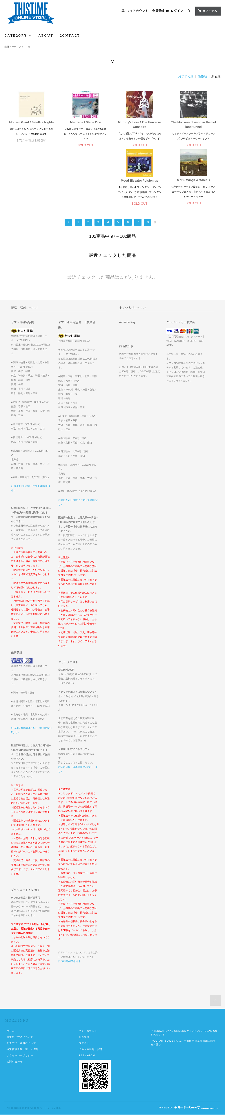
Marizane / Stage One (85, 122)
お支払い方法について (20, 1037)
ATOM (91, 1056)
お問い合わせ (15, 1062)
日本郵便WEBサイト (69, 961)
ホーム (11, 1031)
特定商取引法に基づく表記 (22, 1049)
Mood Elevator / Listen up (31, 181)
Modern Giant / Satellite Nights (31, 122)
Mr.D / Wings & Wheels (85, 180)
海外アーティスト (14, 46)
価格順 (202, 76)
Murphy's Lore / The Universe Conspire (139, 125)
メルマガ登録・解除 (91, 1049)
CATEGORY (18, 36)
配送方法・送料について (21, 1043)
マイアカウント (137, 10)
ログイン (177, 10)
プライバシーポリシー (20, 1056)
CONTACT (70, 36)
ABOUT (45, 36)
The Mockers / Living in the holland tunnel (193, 125)
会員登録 (158, 10)
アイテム (207, 10)
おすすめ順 (186, 76)
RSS (81, 1056)
